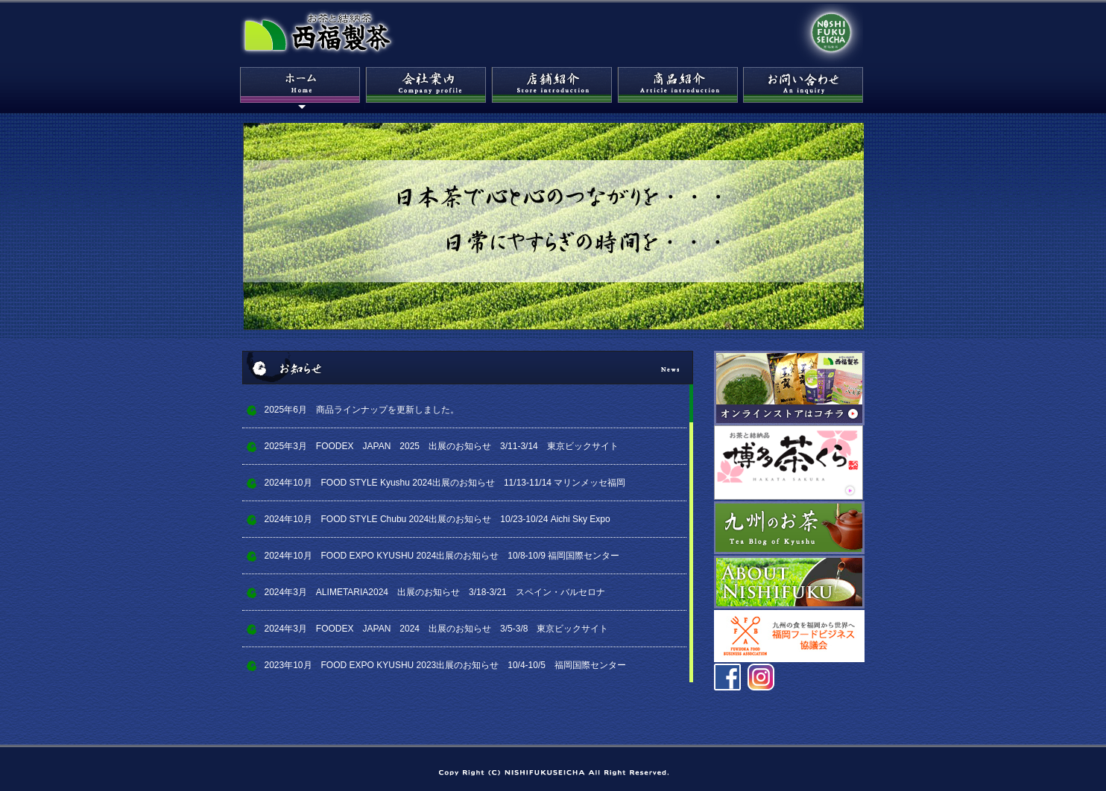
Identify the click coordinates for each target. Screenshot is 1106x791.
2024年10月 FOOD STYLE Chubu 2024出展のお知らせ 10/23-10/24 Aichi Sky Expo (437, 519)
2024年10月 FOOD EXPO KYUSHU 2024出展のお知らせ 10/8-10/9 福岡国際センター (442, 555)
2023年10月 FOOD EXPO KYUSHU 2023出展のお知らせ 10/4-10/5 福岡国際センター (445, 665)
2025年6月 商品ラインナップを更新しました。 (362, 409)
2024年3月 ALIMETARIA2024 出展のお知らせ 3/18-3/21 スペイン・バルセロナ (439, 592)
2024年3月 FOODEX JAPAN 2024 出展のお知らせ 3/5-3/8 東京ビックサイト (437, 628)
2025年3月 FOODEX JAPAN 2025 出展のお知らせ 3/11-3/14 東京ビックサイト (442, 446)
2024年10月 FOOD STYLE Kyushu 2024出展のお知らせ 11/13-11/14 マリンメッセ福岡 (445, 482)
